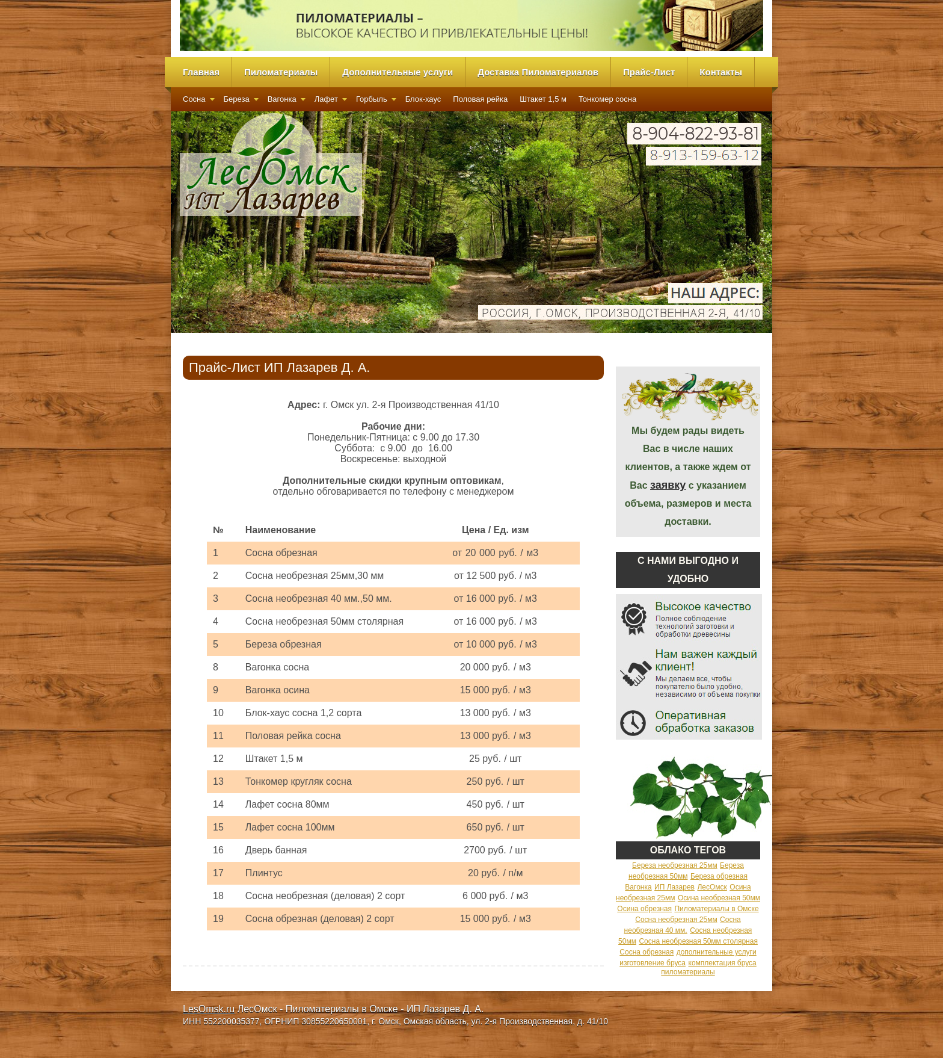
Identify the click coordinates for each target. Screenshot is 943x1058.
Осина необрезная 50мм (719, 898)
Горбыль (371, 99)
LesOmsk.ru (209, 1009)
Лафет (326, 99)
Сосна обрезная (646, 952)
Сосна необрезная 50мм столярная (698, 941)
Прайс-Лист (649, 72)
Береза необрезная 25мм (674, 865)
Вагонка (282, 99)
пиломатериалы (687, 972)
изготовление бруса (652, 963)
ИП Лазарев (674, 887)
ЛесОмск (711, 887)
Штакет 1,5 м (543, 99)
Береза (237, 99)
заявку (668, 485)
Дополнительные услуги (397, 72)
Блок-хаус (423, 99)
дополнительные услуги (717, 952)
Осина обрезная (644, 909)
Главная (201, 72)
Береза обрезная (719, 876)
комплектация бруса (723, 963)
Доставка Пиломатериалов (538, 72)
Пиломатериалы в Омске (716, 909)
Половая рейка (480, 99)
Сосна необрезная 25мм (676, 919)
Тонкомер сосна (607, 99)
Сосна (194, 99)
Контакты (720, 72)
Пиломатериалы (281, 72)
